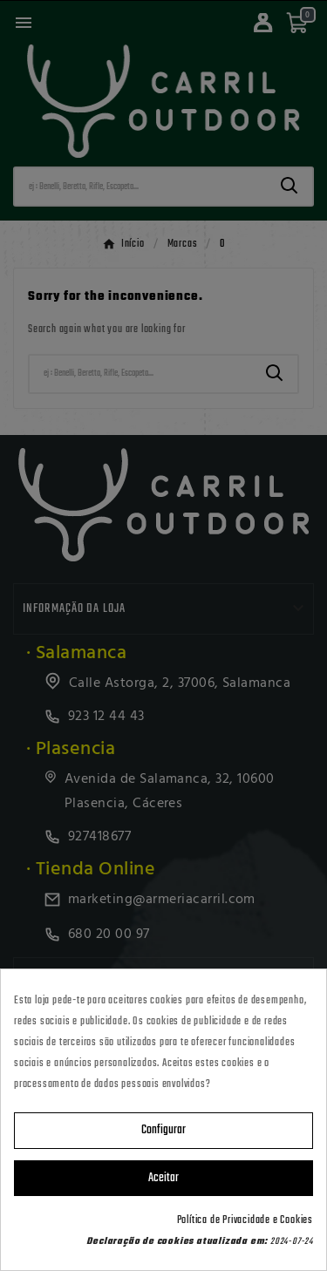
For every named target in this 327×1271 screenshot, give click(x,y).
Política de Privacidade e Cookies (245, 1220)
